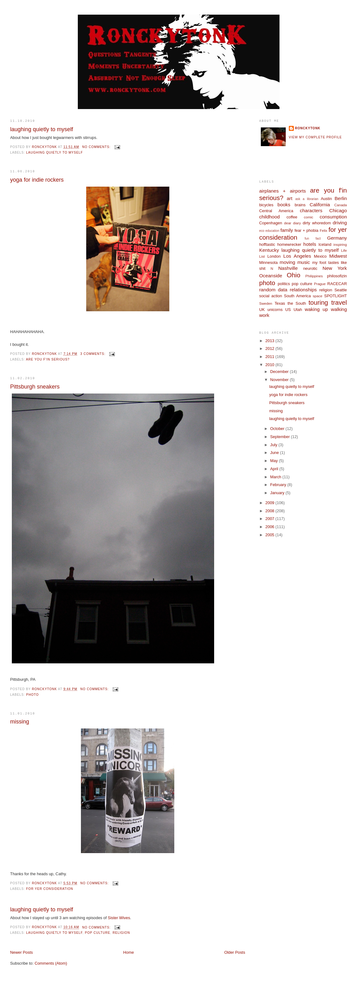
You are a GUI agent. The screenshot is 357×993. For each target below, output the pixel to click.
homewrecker (289, 244)
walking (339, 309)
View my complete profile (315, 137)
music (303, 262)
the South (297, 303)
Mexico (320, 256)
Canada (340, 205)
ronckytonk (308, 128)
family (286, 230)
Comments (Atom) (51, 963)
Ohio (293, 275)
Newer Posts (21, 952)
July (274, 444)
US (288, 309)
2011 (270, 356)
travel (339, 302)
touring (318, 302)
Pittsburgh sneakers (35, 387)
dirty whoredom (317, 223)
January (277, 492)
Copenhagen (270, 223)
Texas (280, 303)
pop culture (97, 932)
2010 (270, 364)
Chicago (338, 210)
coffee (291, 217)
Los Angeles (297, 256)
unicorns (275, 309)
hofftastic (267, 244)
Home (128, 952)
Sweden (265, 303)
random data (273, 289)
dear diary (292, 223)
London (274, 256)
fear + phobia (306, 230)
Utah (298, 309)
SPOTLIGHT (335, 296)
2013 (270, 340)
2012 (270, 348)
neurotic (310, 268)
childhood (269, 216)
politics (284, 283)
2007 (270, 518)
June (275, 452)
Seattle (340, 290)
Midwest (338, 256)
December (280, 371)
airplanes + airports (282, 190)
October (277, 428)
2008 (270, 510)
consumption (333, 216)
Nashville (288, 268)
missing (19, 721)
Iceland (324, 244)
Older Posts (234, 952)
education (272, 230)
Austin (326, 198)
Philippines (314, 276)
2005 (270, 534)
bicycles (266, 205)
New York (334, 268)
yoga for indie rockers (37, 180)
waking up (316, 309)
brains (300, 205)
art (289, 198)
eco (262, 230)
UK (262, 309)
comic (308, 217)
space (317, 296)
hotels (309, 244)
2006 (270, 526)
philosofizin (337, 276)
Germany (337, 238)
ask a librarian (306, 199)
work (264, 315)
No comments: (97, 147)
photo (32, 694)
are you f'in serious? (47, 359)
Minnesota (268, 262)
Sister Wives (119, 917)
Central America (276, 210)
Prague (320, 284)
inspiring (340, 244)
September (280, 436)
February (278, 484)
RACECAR (337, 283)
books (284, 204)
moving (287, 262)
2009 (270, 502)
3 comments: (93, 354)
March (276, 477)
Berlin (341, 198)
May (274, 460)
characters (311, 210)
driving (340, 222)
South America (297, 296)
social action (270, 296)
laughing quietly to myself (41, 129)
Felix (323, 230)
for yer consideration (49, 888)
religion (121, 932)
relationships (303, 289)
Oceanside (270, 275)
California (320, 204)
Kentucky (269, 250)
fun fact (313, 238)
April (274, 468)
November (280, 379)
